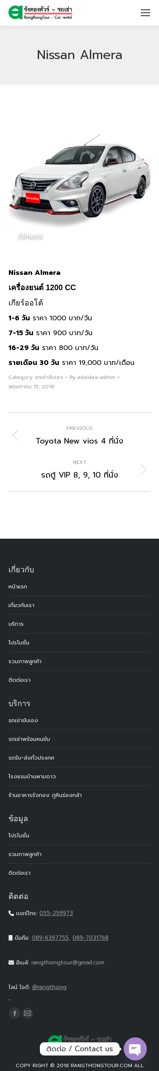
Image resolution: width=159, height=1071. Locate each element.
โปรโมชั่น (18, 643)
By (92, 377)
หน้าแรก (17, 586)
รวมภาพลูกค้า (25, 661)
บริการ (16, 624)
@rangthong (79, 993)
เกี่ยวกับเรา (21, 605)
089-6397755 (50, 938)
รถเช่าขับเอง (49, 377)
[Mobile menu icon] (145, 13)
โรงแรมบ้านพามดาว (32, 776)
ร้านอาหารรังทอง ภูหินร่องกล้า (45, 795)
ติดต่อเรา (19, 680)
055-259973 (56, 913)
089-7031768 (91, 938)
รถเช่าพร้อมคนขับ (29, 739)
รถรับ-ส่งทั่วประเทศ (31, 758)
